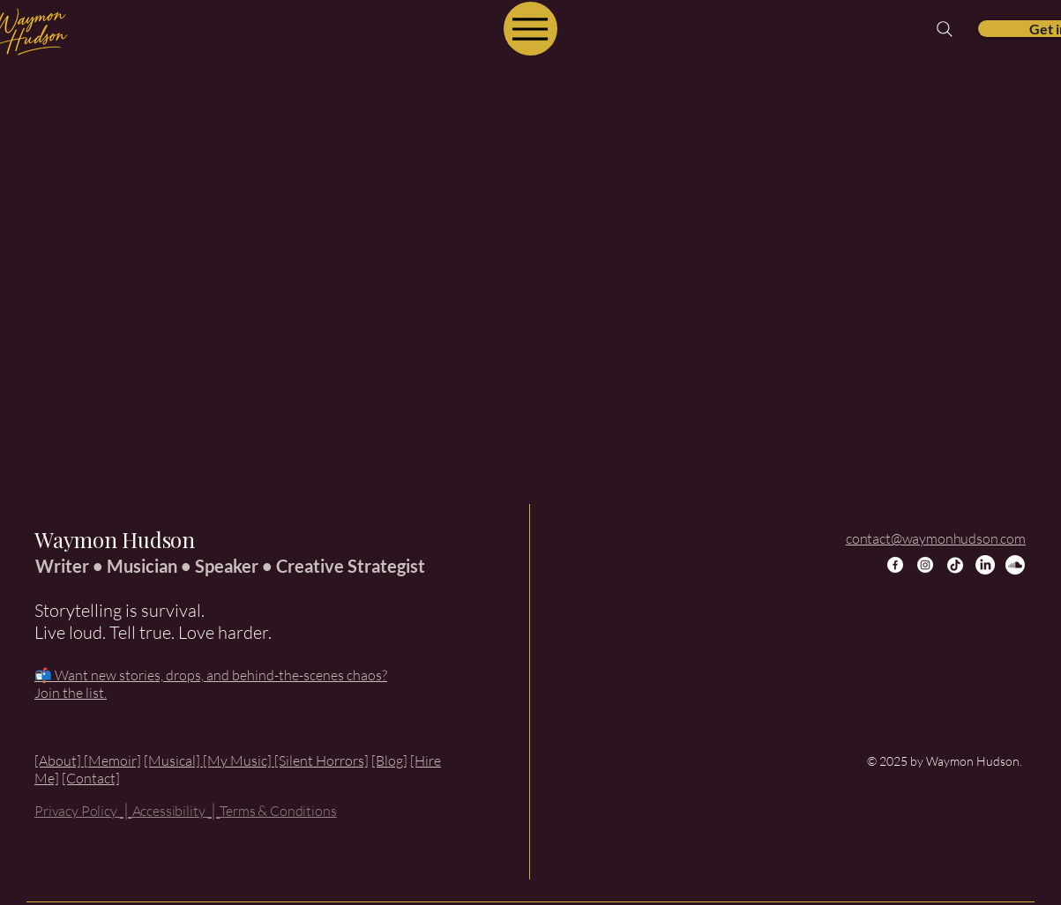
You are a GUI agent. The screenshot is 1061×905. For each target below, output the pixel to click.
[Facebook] (895, 565)
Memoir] (114, 760)
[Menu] (530, 29)
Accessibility (170, 811)
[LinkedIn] (985, 565)
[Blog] (389, 760)
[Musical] (173, 760)
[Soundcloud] (1015, 565)
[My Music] (238, 760)
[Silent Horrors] (321, 760)
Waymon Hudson (114, 539)
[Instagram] (925, 565)
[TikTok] (955, 565)
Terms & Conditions (278, 811)
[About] (59, 760)
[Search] (944, 29)
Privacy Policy (77, 811)
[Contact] (91, 778)
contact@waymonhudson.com (936, 538)
